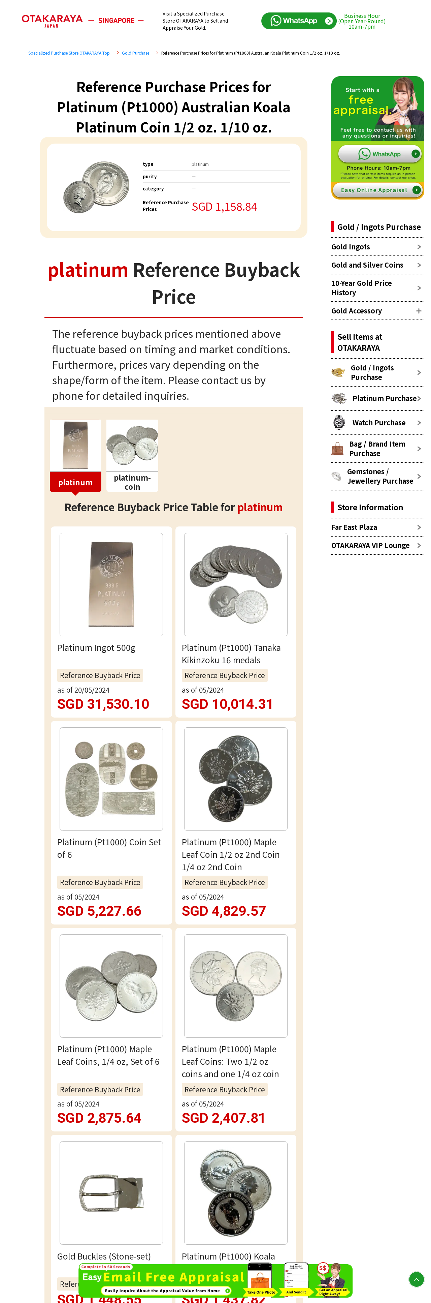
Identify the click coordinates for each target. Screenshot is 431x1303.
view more (173, 660)
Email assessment (174, 1029)
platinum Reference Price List (135, 745)
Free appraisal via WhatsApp (173, 986)
